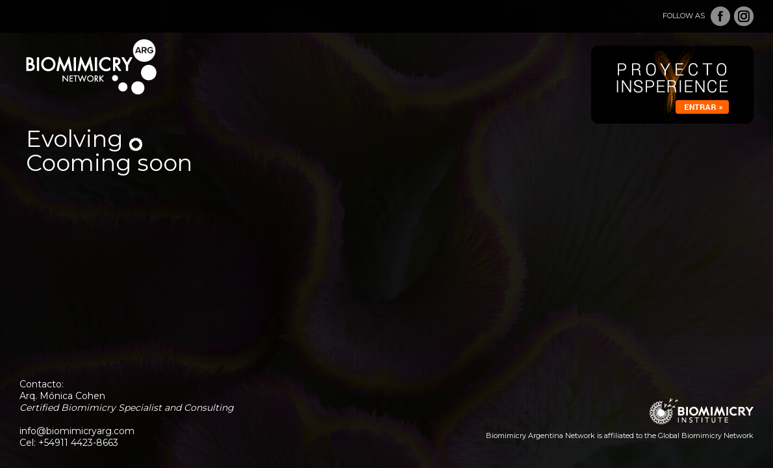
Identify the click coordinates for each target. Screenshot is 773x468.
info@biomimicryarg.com (76, 431)
